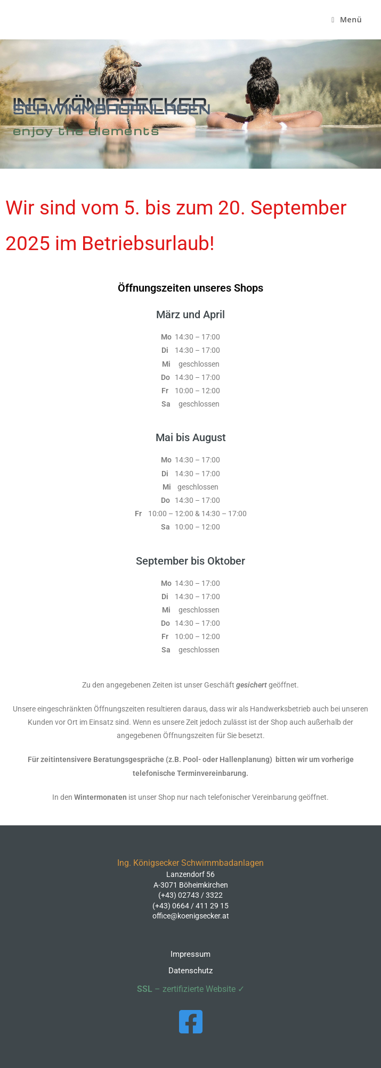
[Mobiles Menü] (346, 19)
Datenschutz (190, 970)
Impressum (190, 954)
